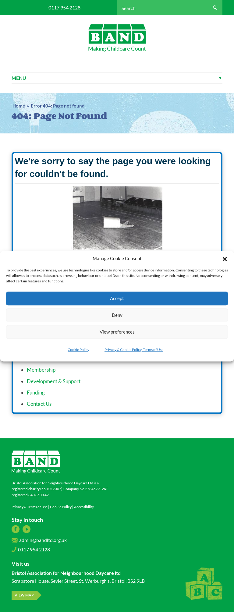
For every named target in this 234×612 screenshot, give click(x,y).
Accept (117, 298)
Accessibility (84, 506)
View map (24, 595)
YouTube (26, 529)
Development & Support (53, 381)
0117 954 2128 (64, 7)
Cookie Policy (78, 349)
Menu (117, 78)
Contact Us (39, 404)
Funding (36, 392)
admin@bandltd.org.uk (39, 542)
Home (18, 105)
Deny (117, 315)
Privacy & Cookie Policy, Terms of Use (134, 349)
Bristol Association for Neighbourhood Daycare (117, 37)
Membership (41, 369)
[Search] (214, 7)
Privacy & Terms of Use (30, 506)
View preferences (117, 331)
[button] (225, 258)
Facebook (16, 529)
